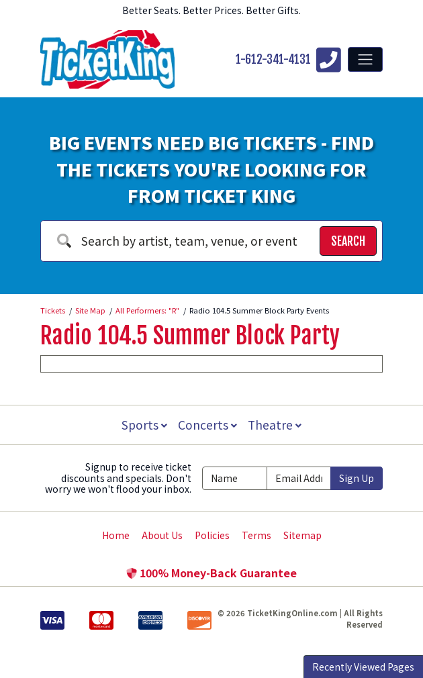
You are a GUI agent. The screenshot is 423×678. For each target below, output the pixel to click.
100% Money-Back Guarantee (211, 573)
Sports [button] (143, 424)
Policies (212, 535)
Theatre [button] (275, 424)
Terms (256, 535)
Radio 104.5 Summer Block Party (190, 335)
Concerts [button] (207, 424)
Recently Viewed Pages (363, 666)
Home (116, 535)
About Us (162, 535)
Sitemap (302, 535)
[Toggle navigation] (365, 59)
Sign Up (356, 478)
